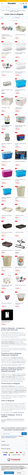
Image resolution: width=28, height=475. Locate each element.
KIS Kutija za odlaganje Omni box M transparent (20, 53)
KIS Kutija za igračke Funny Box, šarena (20, 144)
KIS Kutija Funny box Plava (6, 161)
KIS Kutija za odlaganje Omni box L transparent (20, 72)
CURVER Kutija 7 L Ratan (5, 107)
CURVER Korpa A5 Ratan (19, 215)
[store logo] (11, 3)
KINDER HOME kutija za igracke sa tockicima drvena (6, 286)
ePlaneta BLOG (9, 436)
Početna (3, 10)
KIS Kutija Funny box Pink (5, 179)
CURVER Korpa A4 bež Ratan (6, 215)
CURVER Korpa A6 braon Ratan (6, 232)
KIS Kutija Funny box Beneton (20, 161)
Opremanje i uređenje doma (11, 10)
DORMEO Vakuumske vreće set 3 (20, 286)
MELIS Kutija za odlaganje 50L (6, 303)
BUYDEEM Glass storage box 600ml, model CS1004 (6, 322)
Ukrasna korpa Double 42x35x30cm (19, 304)
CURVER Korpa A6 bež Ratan (20, 34)
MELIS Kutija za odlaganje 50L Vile (6, 144)
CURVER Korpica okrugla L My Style (20, 198)
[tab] (14, 441)
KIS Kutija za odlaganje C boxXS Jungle (7, 90)
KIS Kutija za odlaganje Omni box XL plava (6, 198)
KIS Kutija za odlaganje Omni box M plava (20, 90)
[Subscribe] (24, 433)
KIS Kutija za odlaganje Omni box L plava (20, 180)
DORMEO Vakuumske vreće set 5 (6, 72)
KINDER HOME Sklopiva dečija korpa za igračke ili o (6, 126)
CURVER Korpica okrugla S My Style (6, 268)
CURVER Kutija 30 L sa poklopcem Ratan (19, 108)
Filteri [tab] (2, 17)
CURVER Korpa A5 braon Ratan (6, 250)
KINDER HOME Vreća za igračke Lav (20, 268)
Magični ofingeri (18, 250)
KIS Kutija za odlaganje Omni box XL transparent (6, 53)
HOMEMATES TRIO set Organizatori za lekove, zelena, (6, 35)
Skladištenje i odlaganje (21, 10)
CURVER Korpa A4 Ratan (19, 232)
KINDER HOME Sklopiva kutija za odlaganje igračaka (20, 126)
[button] (21, 4)
